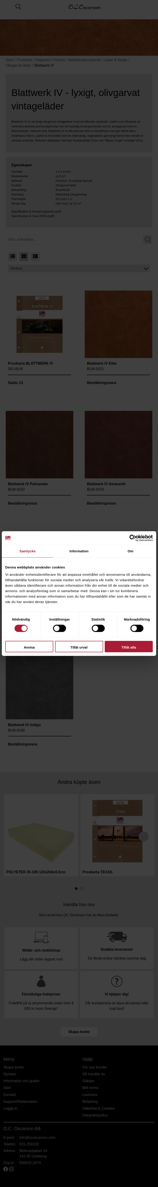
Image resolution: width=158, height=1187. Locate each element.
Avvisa (29, 647)
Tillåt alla (129, 647)
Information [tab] (79, 551)
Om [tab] (130, 551)
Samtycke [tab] (28, 551)
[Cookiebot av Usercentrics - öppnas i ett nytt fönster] (133, 538)
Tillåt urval (79, 647)
